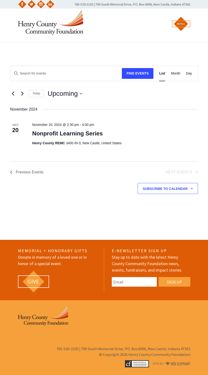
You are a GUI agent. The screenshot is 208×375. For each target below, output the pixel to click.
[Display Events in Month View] (175, 73)
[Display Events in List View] (162, 73)
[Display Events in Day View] (189, 73)
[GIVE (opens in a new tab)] (33, 281)
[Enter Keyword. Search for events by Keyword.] (66, 73)
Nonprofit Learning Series (67, 133)
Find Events (138, 73)
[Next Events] (22, 93)
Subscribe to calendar (165, 189)
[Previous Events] (13, 93)
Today (36, 93)
